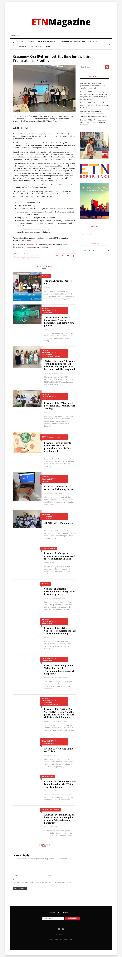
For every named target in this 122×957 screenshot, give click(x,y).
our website (33, 245)
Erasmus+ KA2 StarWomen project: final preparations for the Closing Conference (93, 122)
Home (21, 41)
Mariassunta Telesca (57, 373)
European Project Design (47, 41)
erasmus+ (19, 256)
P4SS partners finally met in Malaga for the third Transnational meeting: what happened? (59, 669)
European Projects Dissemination (72, 41)
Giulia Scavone (57, 493)
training (38, 256)
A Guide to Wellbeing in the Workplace (58, 750)
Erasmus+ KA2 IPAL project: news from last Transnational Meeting (59, 405)
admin (58, 527)
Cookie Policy (62, 939)
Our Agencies (93, 41)
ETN (15, 254)
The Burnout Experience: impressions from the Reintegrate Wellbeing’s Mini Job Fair (59, 321)
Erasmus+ (30, 41)
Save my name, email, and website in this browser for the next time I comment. (44, 883)
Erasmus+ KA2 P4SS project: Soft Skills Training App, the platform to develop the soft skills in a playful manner (59, 713)
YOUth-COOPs (48, 518)
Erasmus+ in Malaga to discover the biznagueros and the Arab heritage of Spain (59, 556)
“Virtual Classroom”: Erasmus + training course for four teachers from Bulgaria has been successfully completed (59, 365)
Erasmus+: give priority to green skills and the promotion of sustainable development (57, 446)
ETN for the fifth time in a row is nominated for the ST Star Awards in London (60, 784)
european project (27, 256)
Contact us (70, 939)
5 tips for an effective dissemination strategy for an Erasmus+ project (59, 591)
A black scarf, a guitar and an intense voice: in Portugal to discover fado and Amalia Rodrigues (59, 818)
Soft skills (23, 47)
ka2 (34, 256)
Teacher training (53, 356)
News (48, 47)
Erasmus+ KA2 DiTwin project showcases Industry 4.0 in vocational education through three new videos (93, 113)
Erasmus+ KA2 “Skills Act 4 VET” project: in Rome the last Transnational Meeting (60, 631)
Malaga (45, 481)
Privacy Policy (53, 939)
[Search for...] (92, 67)
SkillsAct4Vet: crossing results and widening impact (59, 488)
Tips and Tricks (36, 47)
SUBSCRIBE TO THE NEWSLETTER (61, 916)
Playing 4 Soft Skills (50, 704)
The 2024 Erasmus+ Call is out (58, 282)
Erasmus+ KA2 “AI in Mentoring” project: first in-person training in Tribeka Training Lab (92, 85)
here (55, 181)
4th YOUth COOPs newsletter (59, 522)
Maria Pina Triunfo (60, 598)
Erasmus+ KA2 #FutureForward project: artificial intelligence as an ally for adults (94, 105)
